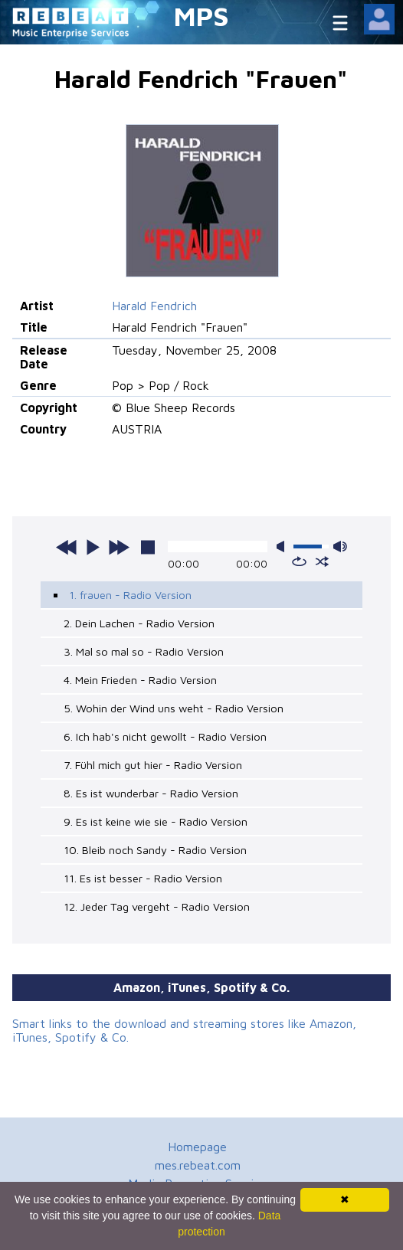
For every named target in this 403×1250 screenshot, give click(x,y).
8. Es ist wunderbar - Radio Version (151, 793)
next (118, 547)
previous (66, 547)
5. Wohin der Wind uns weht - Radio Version (173, 708)
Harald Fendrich (154, 305)
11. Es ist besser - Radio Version (143, 878)
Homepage (197, 1146)
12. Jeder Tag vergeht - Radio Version (157, 906)
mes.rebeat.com (198, 1165)
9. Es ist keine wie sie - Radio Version (155, 821)
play (92, 547)
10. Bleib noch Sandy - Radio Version (155, 849)
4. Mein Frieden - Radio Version (140, 679)
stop (148, 547)
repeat (299, 561)
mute (283, 546)
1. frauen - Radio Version (130, 594)
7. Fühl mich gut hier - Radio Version (153, 764)
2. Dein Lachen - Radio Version (139, 623)
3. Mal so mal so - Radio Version (144, 651)
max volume (340, 546)
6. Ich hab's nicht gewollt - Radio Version (165, 736)
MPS (201, 15)
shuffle (322, 561)
